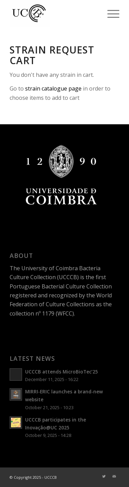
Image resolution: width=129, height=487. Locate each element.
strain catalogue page (53, 88)
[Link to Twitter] (104, 476)
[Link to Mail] (114, 476)
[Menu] (109, 13)
